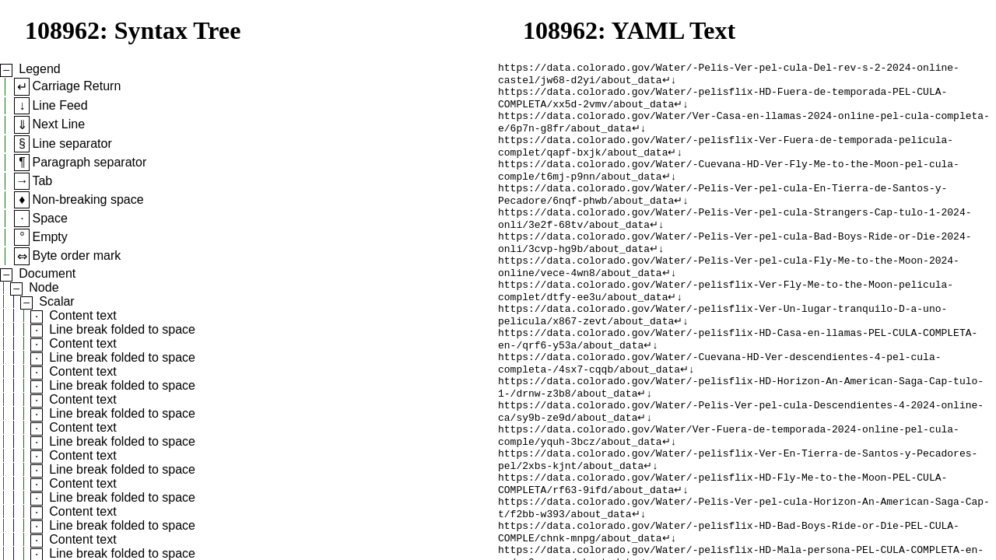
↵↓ (669, 83)
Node (43, 287)
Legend (39, 68)
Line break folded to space (122, 329)
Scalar (56, 301)
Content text (82, 315)
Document (47, 273)
